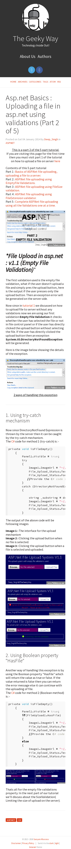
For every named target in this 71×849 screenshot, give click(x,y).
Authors (44, 56)
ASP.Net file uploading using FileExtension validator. (29, 196)
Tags (45, 81)
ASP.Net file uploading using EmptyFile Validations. (29, 181)
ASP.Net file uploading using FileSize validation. (34, 188)
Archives (22, 81)
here (57, 161)
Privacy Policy (28, 843)
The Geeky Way (35, 38)
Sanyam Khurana (41, 839)
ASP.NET (10, 143)
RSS (59, 81)
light (57, 843)
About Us (27, 56)
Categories (35, 81)
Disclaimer (16, 843)
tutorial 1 (29, 305)
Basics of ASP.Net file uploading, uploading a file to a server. (31, 173)
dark (51, 843)
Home (13, 81)
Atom (53, 81)
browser (32, 847)
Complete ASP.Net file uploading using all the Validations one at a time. (32, 203)
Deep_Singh (51, 139)
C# (13, 441)
